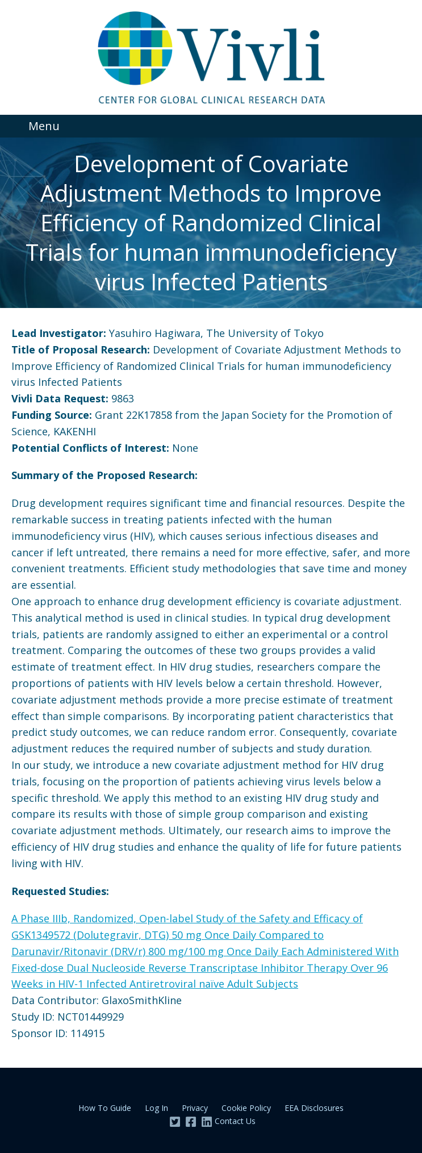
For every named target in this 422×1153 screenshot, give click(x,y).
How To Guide (104, 1107)
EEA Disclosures (314, 1107)
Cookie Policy (246, 1107)
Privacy (195, 1107)
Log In (156, 1107)
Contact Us (235, 1120)
